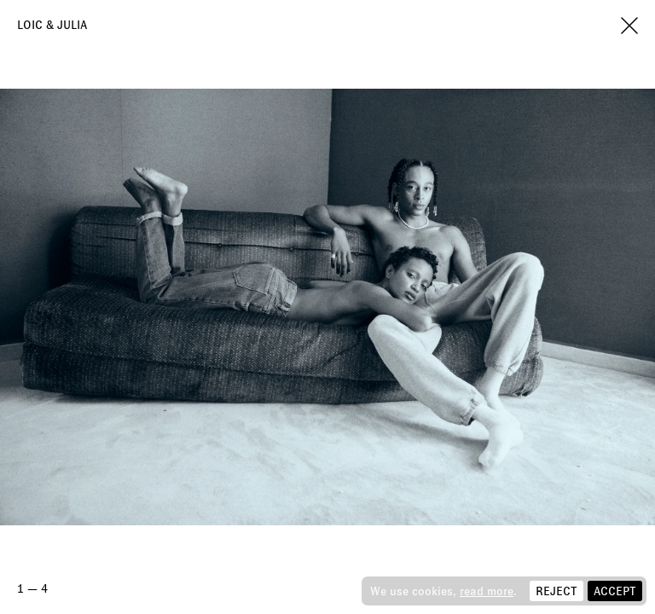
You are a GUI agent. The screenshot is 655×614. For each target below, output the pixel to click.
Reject (556, 591)
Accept (615, 591)
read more (486, 591)
